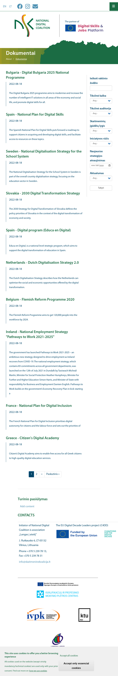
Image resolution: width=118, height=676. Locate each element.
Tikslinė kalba (98, 95)
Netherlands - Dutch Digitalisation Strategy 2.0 (42, 263)
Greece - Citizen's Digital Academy (32, 438)
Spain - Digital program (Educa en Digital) (38, 230)
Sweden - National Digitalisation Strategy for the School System (44, 154)
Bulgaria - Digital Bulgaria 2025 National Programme (37, 75)
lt (10, 6)
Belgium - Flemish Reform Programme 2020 (40, 300)
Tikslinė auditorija (100, 108)
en (4, 6)
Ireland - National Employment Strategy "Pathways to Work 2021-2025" (37, 334)
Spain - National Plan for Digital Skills (35, 115)
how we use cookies (38, 672)
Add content (27, 506)
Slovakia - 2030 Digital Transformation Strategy (43, 193)
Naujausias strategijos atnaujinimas (97, 156)
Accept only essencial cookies (76, 667)
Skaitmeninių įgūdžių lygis (97, 123)
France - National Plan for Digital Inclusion (39, 406)
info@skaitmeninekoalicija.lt (34, 562)
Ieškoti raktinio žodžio (99, 81)
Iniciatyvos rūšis (99, 138)
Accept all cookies (69, 657)
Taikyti (101, 188)
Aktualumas (97, 173)
